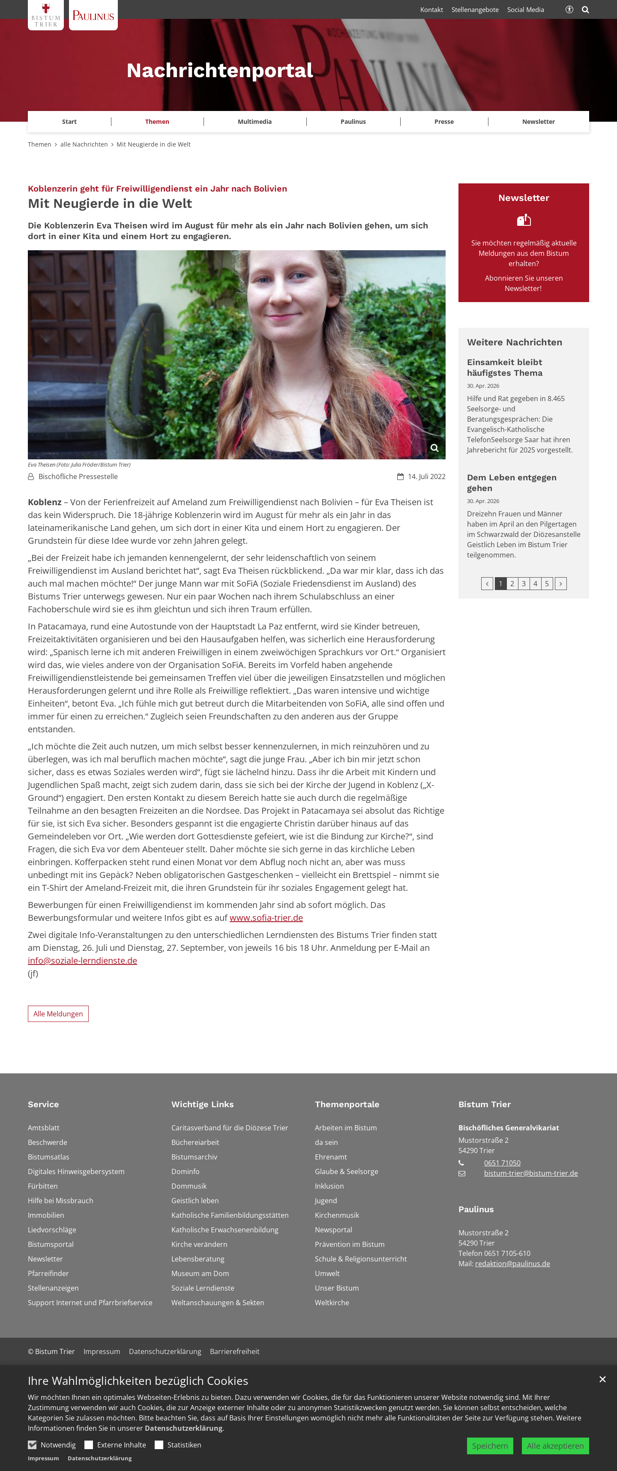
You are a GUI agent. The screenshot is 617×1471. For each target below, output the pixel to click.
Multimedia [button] (255, 121)
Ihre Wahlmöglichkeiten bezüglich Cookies (138, 1402)
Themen (39, 144)
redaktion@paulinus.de (512, 1263)
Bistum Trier (484, 1104)
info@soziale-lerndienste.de (82, 960)
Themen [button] (157, 121)
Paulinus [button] (353, 121)
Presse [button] (444, 121)
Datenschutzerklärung (183, 1449)
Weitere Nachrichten (515, 342)
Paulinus (476, 1209)
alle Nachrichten (84, 144)
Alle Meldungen (58, 1014)
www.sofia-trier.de (266, 917)
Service (43, 1104)
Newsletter (538, 121)
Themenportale (347, 1104)
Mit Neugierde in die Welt (154, 144)
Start (69, 121)
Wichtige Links (202, 1104)
